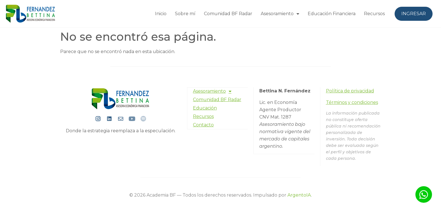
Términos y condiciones (352, 102)
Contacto (203, 124)
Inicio (160, 13)
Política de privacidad (350, 91)
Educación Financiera (332, 13)
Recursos (374, 13)
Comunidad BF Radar (228, 13)
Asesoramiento (280, 14)
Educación (205, 107)
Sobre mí (185, 13)
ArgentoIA (299, 195)
